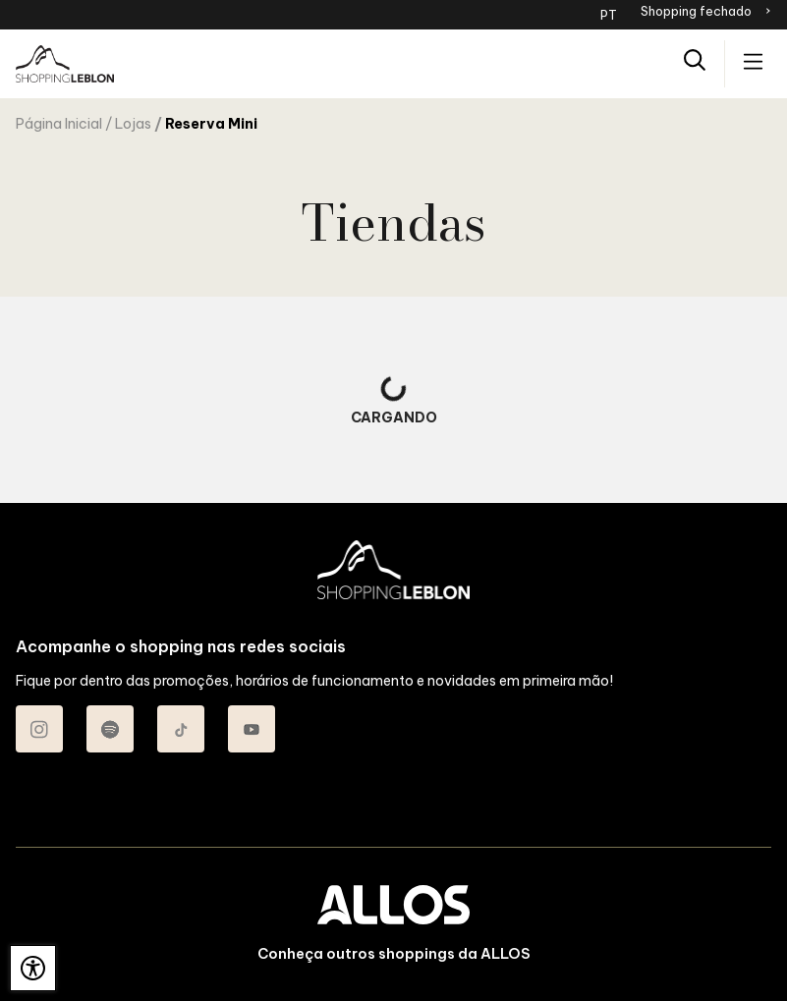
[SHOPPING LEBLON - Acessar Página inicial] (65, 64)
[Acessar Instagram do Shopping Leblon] (39, 728)
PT (608, 15)
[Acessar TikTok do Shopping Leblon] (180, 728)
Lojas (133, 124)
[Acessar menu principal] (753, 63)
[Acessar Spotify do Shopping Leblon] (110, 728)
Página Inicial (59, 124)
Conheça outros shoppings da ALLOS (394, 954)
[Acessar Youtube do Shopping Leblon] (251, 728)
